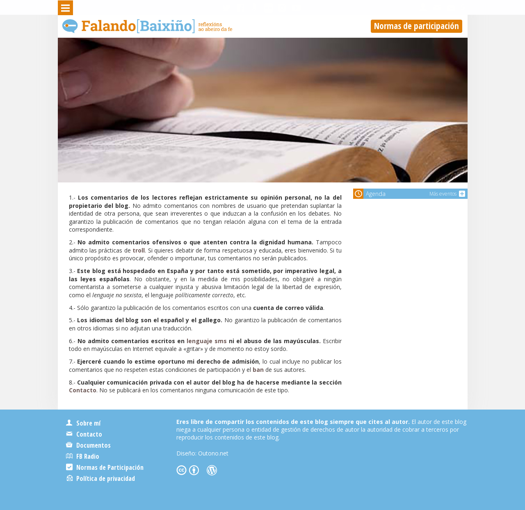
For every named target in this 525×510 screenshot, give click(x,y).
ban (258, 369)
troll (138, 250)
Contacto (82, 390)
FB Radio (82, 456)
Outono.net (213, 453)
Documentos (88, 445)
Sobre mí (83, 423)
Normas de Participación (105, 467)
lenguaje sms (207, 341)
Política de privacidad (101, 478)
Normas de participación (416, 26)
